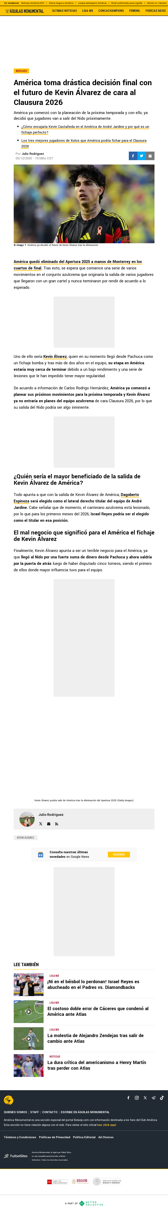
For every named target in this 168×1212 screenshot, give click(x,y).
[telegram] (153, 1098)
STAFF (34, 1112)
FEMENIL (134, 11)
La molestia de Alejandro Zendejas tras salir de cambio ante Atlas (95, 1038)
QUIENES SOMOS (15, 1112)
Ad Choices (106, 1137)
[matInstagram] (137, 1098)
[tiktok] (162, 1098)
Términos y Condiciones (20, 1137)
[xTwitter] (145, 1098)
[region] (84, 34)
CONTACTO (49, 1112)
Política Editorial (84, 1137)
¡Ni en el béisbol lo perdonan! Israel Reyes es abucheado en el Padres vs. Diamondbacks (93, 985)
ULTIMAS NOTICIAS (64, 11)
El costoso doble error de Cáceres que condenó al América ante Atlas (98, 1012)
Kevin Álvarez (55, 356)
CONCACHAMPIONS (111, 11)
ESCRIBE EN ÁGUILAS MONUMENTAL (85, 1112)
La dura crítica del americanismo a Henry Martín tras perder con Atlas (96, 1065)
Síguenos (119, 854)
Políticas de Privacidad (54, 1137)
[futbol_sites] (16, 1156)
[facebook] (128, 1098)
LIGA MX (87, 11)
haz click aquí (106, 1125)
